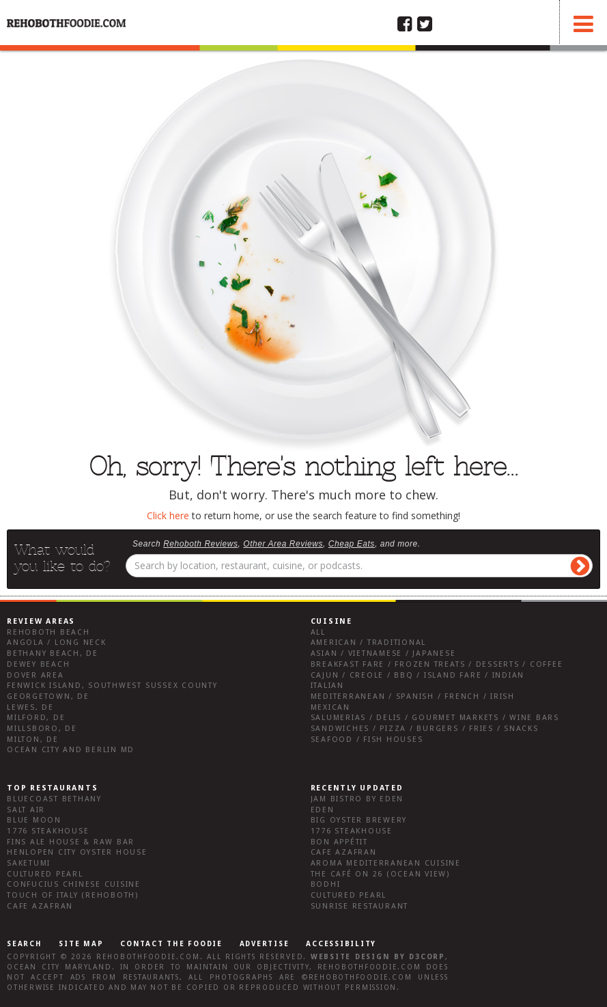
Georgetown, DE (48, 696)
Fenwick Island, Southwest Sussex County (112, 685)
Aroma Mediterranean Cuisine (386, 863)
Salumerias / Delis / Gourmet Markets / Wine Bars (435, 717)
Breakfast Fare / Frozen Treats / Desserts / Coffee (437, 664)
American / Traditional (369, 642)
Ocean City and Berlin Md (71, 749)
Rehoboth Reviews (200, 544)
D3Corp (427, 956)
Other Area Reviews (283, 544)
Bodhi (326, 884)
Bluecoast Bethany (54, 799)
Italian (327, 685)
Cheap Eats (351, 544)
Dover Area (35, 675)
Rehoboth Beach (48, 632)
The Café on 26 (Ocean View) (381, 874)
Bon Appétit (339, 842)
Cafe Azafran (40, 906)
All (318, 632)
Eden (323, 809)
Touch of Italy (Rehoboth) (73, 895)
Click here (168, 515)
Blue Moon (34, 820)
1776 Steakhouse (48, 831)
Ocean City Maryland (59, 967)
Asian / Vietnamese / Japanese (383, 653)
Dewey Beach (38, 664)
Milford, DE (36, 717)
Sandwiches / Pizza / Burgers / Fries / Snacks (425, 728)
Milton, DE (33, 739)
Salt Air (26, 809)
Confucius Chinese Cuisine (74, 884)
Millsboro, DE (42, 728)
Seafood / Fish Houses (367, 739)
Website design (351, 956)
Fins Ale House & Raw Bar (71, 842)
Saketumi (29, 863)
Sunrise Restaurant (360, 906)
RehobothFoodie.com (148, 956)
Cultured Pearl (45, 874)
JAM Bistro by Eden (357, 799)
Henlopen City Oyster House (77, 852)
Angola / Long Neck (57, 642)
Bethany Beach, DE (52, 653)
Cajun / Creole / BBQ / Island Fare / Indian (418, 675)
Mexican (330, 707)
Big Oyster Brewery (359, 820)
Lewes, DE (30, 707)
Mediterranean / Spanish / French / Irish (413, 696)
